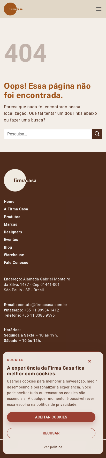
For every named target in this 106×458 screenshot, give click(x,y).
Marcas (10, 224)
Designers (13, 232)
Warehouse (14, 255)
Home (9, 202)
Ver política (53, 447)
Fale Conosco (16, 263)
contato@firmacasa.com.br (42, 305)
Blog (8, 247)
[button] (99, 9)
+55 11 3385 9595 (38, 315)
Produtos (12, 217)
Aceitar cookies (51, 417)
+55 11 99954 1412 (41, 310)
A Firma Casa (16, 209)
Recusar (51, 433)
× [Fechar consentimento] (89, 361)
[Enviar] (97, 134)
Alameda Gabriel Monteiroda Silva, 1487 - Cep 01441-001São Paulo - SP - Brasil (37, 284)
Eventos (11, 240)
